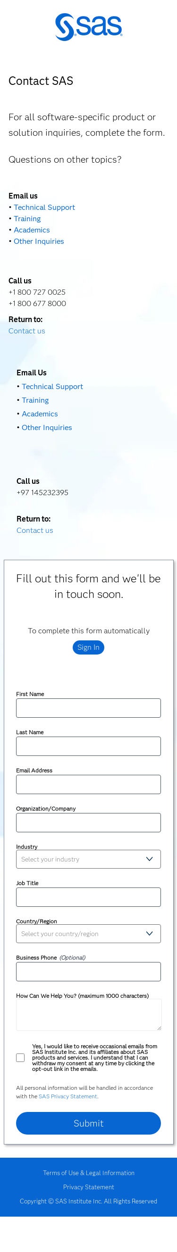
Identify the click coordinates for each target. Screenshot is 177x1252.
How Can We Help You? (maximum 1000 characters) (82, 996)
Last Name (29, 732)
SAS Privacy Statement (68, 1096)
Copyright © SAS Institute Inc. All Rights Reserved (88, 1201)
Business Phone (36, 958)
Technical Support (44, 207)
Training (27, 218)
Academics (32, 229)
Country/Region (36, 921)
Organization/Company (46, 809)
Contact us (26, 330)
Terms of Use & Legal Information (89, 1173)
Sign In (88, 647)
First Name (30, 694)
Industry (26, 847)
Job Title (27, 883)
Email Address (34, 770)
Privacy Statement (88, 1187)
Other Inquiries (39, 241)
